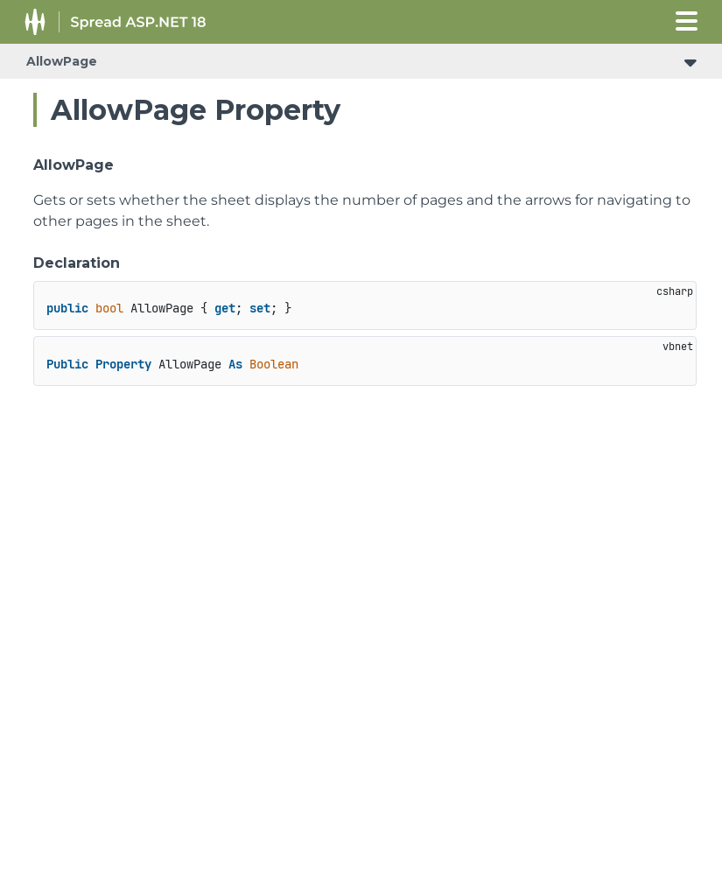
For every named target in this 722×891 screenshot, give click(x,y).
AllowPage (61, 61)
